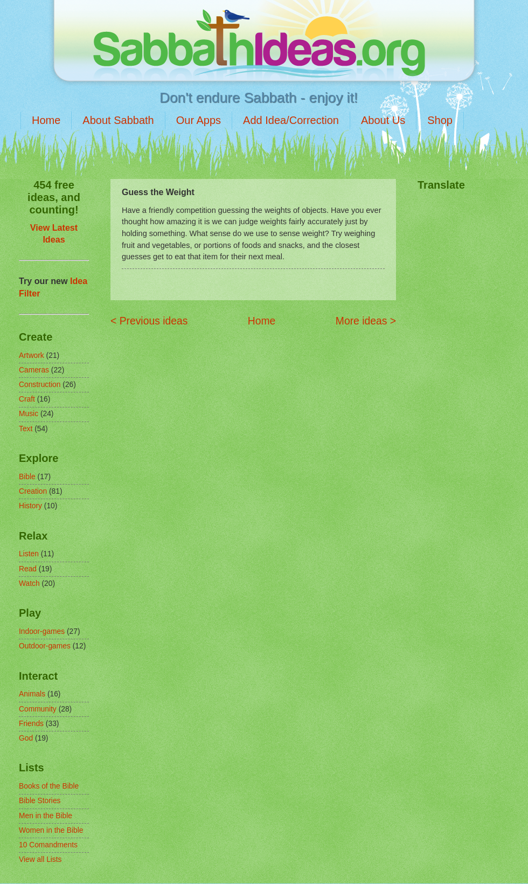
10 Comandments (48, 845)
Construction (39, 385)
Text (25, 429)
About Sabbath (118, 120)
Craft (27, 399)
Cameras (34, 370)
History (30, 506)
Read (28, 569)
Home (46, 120)
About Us (383, 120)
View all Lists (40, 859)
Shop (440, 120)
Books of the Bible (49, 786)
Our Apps (198, 120)
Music (28, 414)
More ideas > (366, 321)
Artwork (31, 355)
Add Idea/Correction (291, 120)
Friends (31, 724)
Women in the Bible (51, 830)
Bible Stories (39, 801)
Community (38, 709)
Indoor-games (42, 631)
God (26, 738)
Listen (29, 554)
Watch (29, 583)
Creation (33, 491)
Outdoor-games (45, 646)
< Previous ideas (148, 321)
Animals (32, 694)
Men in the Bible (45, 816)
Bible (27, 477)
